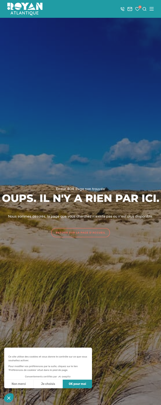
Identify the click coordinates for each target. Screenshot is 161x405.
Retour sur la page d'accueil (80, 232)
